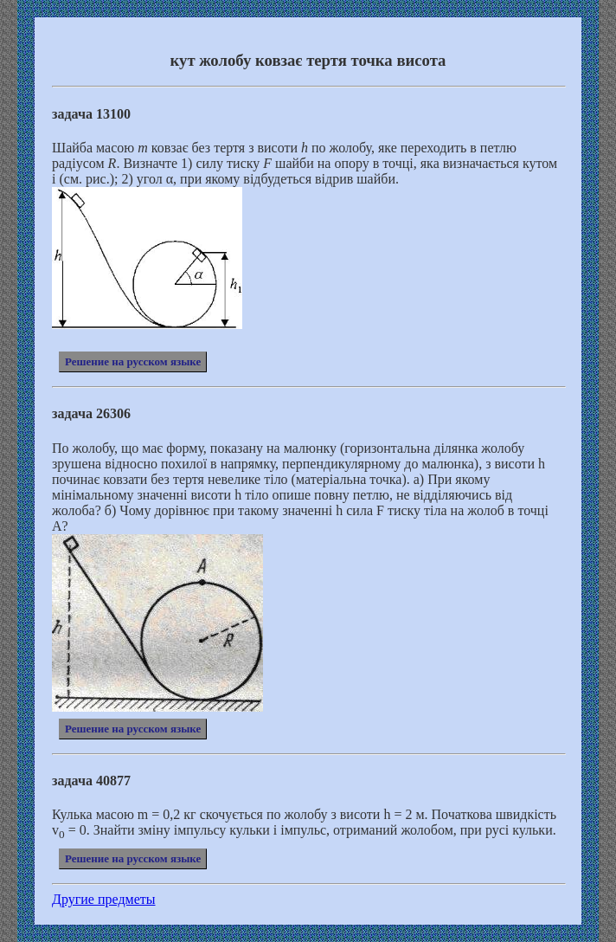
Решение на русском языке (133, 361)
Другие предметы (104, 899)
